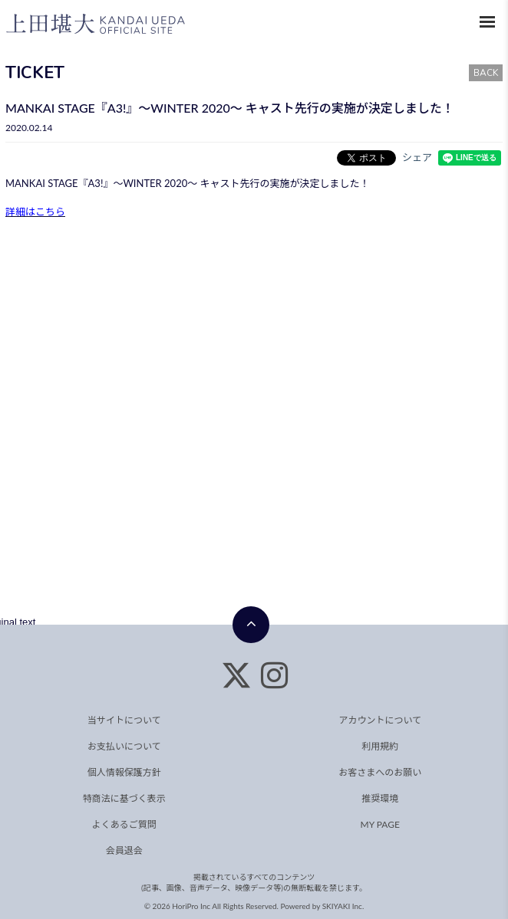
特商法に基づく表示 (124, 798)
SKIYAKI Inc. (343, 906)
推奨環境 (379, 798)
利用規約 (379, 746)
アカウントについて (379, 720)
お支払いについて (124, 746)
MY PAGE (380, 824)
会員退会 (124, 850)
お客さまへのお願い (379, 772)
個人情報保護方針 (124, 772)
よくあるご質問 (124, 824)
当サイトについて (124, 720)
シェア (417, 157)
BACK (485, 73)
